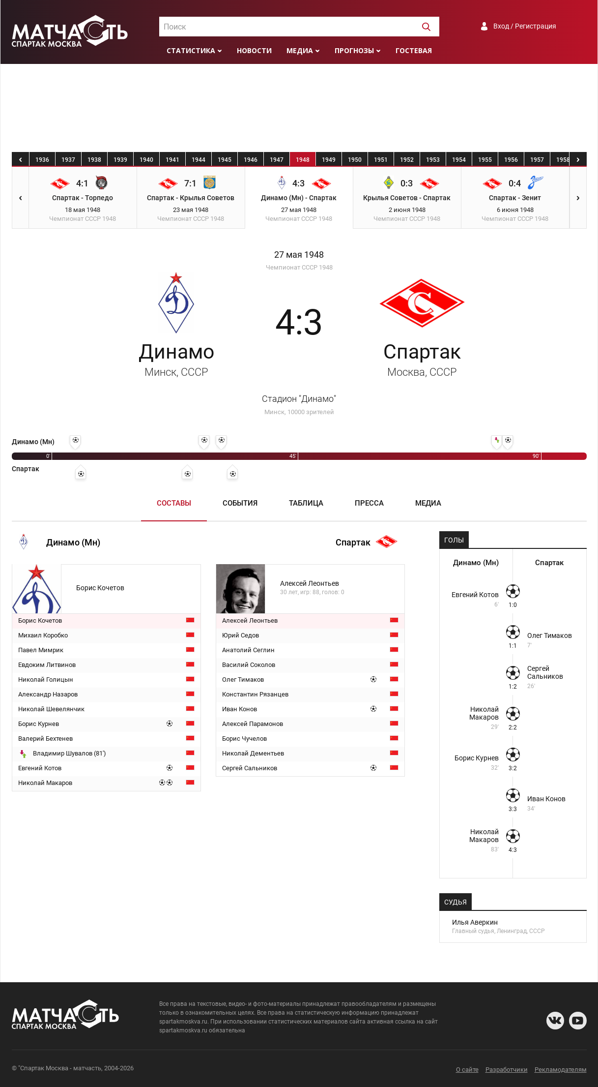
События (240, 503)
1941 (172, 159)
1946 (250, 159)
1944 (198, 159)
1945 (224, 159)
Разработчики (506, 1069)
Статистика (191, 50)
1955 (485, 159)
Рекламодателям (561, 1069)
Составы (174, 503)
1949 (329, 159)
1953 (433, 159)
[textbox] (299, 27)
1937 (68, 159)
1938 (94, 159)
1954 (459, 159)
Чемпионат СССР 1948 (299, 267)
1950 (355, 159)
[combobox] (299, 26)
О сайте (467, 1069)
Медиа (299, 50)
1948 (303, 159)
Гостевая (414, 50)
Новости (254, 50)
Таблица (306, 503)
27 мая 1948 (299, 255)
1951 (381, 159)
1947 (277, 159)
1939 (120, 159)
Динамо (176, 359)
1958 (563, 159)
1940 (146, 159)
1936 (42, 159)
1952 (407, 159)
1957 (537, 159)
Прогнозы (354, 50)
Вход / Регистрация (524, 26)
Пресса (369, 503)
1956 (511, 159)
